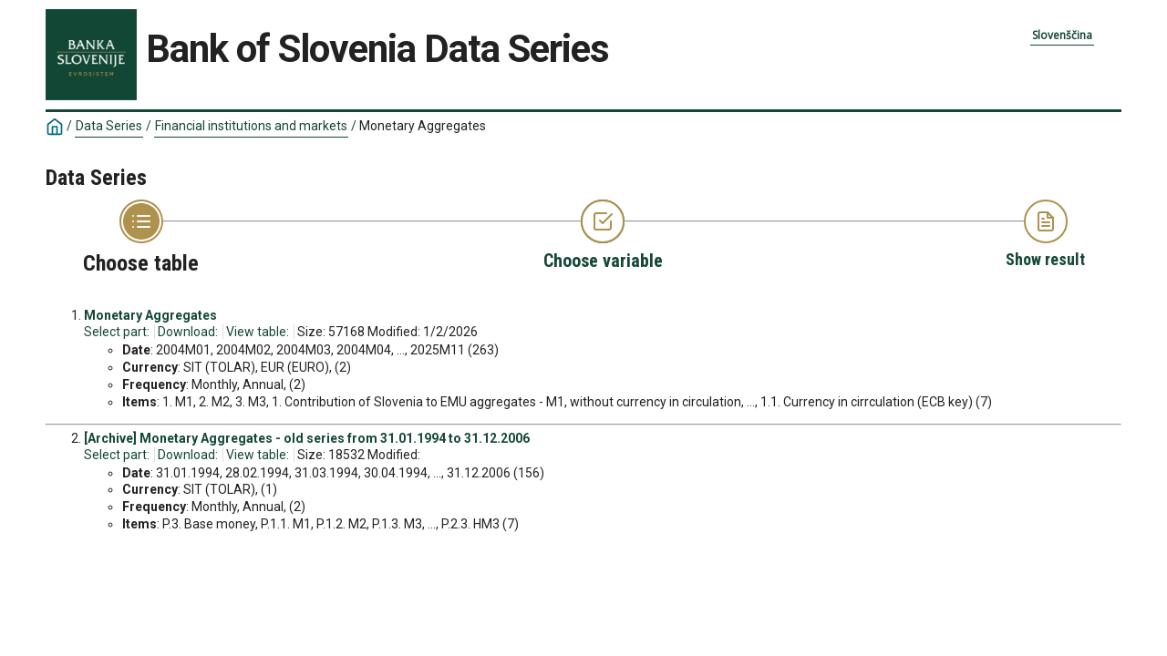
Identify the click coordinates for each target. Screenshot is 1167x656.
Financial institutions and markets (251, 125)
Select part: (117, 331)
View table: (257, 331)
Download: (188, 331)
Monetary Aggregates (422, 125)
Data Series (109, 125)
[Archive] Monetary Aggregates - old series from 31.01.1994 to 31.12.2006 (307, 438)
